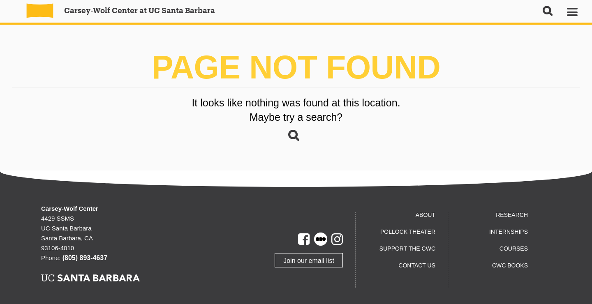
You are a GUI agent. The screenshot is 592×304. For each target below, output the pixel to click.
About (425, 215)
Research (512, 215)
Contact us (416, 265)
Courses (514, 248)
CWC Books (510, 265)
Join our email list (308, 260)
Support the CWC (407, 248)
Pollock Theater (407, 232)
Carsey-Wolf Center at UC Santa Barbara (116, 10)
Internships (508, 232)
